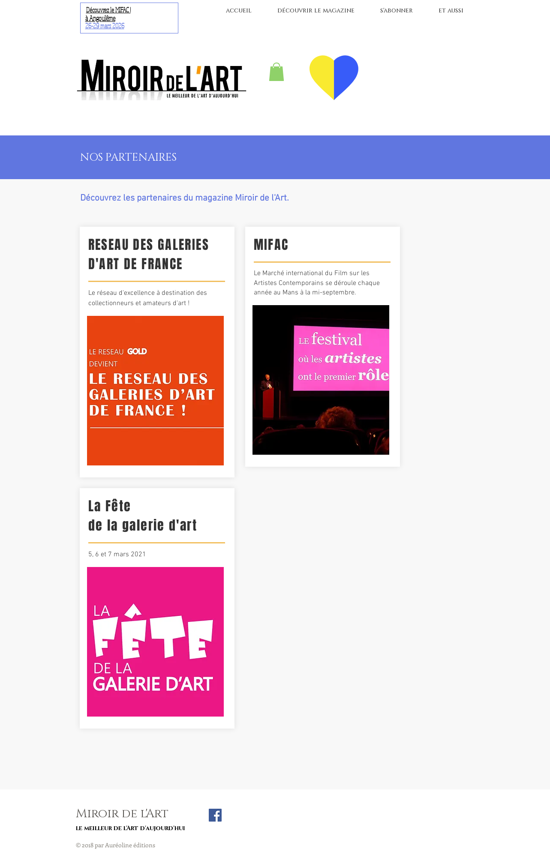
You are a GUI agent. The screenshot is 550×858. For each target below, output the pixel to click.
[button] (276, 72)
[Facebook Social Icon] (215, 815)
